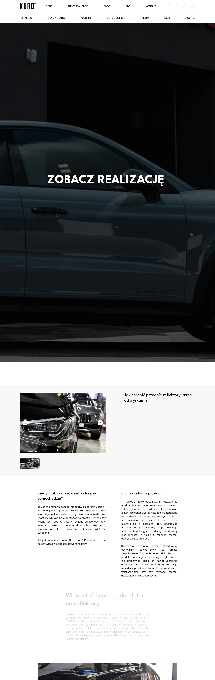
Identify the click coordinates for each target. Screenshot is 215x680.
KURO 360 (86, 18)
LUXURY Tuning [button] (57, 18)
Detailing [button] (26, 18)
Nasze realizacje (78, 6)
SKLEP (167, 18)
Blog (107, 6)
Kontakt (151, 6)
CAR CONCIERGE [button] (116, 18)
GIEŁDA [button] (145, 18)
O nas (49, 6)
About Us (189, 18)
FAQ (128, 6)
